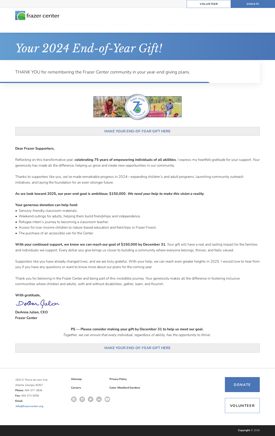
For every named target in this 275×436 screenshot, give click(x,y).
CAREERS (193, 25)
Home (45, 25)
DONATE (25, 25)
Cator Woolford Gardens (124, 387)
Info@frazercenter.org (29, 406)
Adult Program (121, 25)
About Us (147, 25)
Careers (76, 387)
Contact (170, 25)
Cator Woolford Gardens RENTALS (235, 25)
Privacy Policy (118, 379)
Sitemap (76, 379)
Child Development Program (80, 25)
